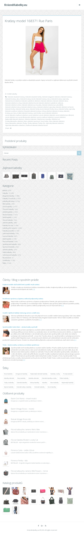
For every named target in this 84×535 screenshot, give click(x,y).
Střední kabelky (8, 250)
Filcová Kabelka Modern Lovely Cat (24, 440)
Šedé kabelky (7, 217)
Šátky (4, 263)
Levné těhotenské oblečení (27, 117)
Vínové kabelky (8, 220)
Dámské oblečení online (13, 105)
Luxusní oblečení (59, 117)
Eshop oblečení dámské (50, 111)
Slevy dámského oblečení (13, 123)
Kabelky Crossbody (9, 198)
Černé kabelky (7, 207)
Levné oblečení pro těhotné (65, 115)
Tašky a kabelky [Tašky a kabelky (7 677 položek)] (9, 383)
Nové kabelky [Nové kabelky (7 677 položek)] (52, 387)
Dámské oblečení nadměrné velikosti (50, 103)
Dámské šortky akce (22, 109)
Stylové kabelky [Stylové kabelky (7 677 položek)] (8, 387)
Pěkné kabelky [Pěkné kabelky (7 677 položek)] (64, 378)
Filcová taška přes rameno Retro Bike (25, 429)
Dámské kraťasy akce (12, 99)
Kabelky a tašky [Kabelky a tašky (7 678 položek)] (55, 374)
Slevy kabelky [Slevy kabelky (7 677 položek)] (21, 378)
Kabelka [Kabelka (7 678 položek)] (44, 383)
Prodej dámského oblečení (14, 121)
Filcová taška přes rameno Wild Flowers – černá (29, 471)
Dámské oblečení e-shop (13, 103)
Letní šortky (37, 113)
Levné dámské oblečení (49, 113)
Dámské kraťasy (66, 97)
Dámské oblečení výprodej (46, 107)
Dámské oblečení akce (60, 101)
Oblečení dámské (30, 119)
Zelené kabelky (8, 223)
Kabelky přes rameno (10, 228)
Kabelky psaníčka (8, 231)
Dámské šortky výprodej (67, 109)
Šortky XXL (41, 123)
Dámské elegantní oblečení (51, 97)
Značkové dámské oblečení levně (36, 125)
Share (8, 128)
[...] (34, 289)
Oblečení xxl (56, 119)
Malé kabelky (7, 239)
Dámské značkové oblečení (14, 111)
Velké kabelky (7, 252)
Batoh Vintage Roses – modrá (22, 409)
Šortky (25, 123)
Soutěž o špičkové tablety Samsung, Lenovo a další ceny (21, 313)
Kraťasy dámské (63, 111)
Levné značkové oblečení (45, 117)
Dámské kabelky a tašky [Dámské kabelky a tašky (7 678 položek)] (49, 378)
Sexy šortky (44, 121)
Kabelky (5, 193)
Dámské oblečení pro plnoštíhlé (52, 105)
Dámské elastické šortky (33, 97)
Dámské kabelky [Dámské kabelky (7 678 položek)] (39, 387)
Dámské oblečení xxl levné (64, 107)
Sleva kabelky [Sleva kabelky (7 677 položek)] (54, 383)
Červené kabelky (8, 209)
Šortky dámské (33, 123)
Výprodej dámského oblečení (15, 125)
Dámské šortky (10, 109)
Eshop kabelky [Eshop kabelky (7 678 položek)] (34, 383)
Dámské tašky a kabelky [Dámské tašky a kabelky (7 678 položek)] (24, 387)
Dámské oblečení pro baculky (31, 105)
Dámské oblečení (46, 101)
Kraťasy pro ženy (11, 113)
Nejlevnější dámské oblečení (14, 119)
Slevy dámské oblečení (56, 121)
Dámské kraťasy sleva (43, 99)
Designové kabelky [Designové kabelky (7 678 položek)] (21, 374)
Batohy (5, 190)
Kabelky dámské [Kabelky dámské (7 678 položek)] (9, 378)
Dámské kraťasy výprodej (60, 99)
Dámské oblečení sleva (13, 107)
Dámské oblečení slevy (29, 107)
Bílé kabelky (7, 204)
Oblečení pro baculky (44, 119)
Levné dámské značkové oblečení (16, 115)
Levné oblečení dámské (47, 115)
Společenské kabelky (10, 244)
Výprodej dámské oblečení (55, 123)
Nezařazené (7, 258)
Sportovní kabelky (9, 247)
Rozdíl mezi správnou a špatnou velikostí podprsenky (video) (23, 299)
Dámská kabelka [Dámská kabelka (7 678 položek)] (22, 383)
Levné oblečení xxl (11, 117)
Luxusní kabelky (8, 236)
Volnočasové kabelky (10, 255)
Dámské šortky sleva (51, 109)
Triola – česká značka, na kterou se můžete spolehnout (21, 345)
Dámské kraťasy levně (27, 99)
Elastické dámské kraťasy (32, 111)
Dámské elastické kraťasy (16, 97)
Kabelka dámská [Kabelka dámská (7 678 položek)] (34, 378)
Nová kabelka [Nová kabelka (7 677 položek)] (8, 374)
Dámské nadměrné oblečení (30, 101)
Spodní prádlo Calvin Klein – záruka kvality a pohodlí (20, 327)
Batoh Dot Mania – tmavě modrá (23, 398)
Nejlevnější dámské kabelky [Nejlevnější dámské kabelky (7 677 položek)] (38, 374)
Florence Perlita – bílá (19, 460)
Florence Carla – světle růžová (22, 450)
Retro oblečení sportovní (32, 121)
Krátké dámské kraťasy (25, 113)
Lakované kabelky (9, 233)
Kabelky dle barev (9, 201)
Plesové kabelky (8, 241)
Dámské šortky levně (37, 109)
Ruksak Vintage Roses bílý (21, 419)
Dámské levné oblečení (13, 101)
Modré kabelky (8, 215)
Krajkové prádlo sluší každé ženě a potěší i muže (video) (21, 285)
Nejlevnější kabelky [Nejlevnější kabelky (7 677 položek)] (67, 383)
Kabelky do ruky (8, 225)
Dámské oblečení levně (30, 103)
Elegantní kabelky (8, 196)
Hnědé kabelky (12, 94)
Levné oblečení (33, 115)
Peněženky (6, 260)
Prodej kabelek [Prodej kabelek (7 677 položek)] (67, 374)
